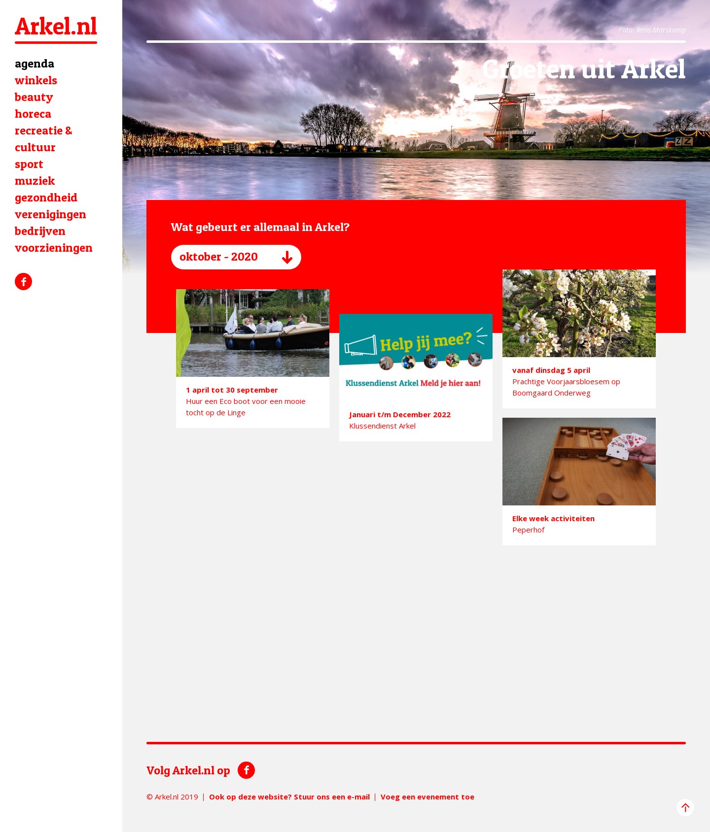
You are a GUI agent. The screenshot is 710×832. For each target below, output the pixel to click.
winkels (36, 80)
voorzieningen (54, 247)
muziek (35, 180)
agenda (34, 63)
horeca (33, 113)
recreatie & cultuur (43, 138)
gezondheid (46, 197)
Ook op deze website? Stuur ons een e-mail (289, 796)
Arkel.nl (56, 25)
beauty (34, 97)
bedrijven (40, 231)
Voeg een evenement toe (427, 796)
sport (29, 164)
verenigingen (50, 214)
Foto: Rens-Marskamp (652, 29)
